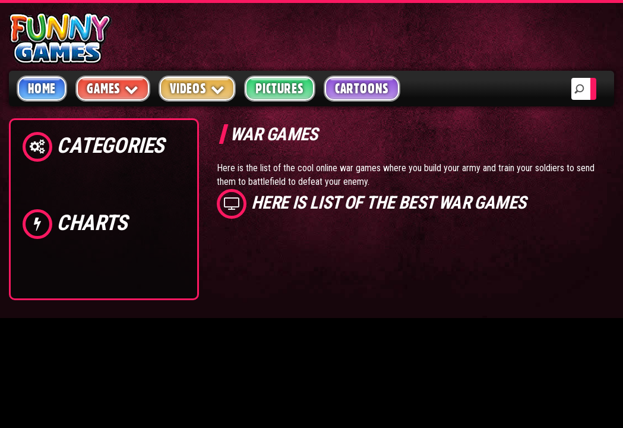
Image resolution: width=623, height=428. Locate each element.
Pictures (279, 88)
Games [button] (113, 88)
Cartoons (362, 88)
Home (42, 88)
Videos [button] (197, 88)
